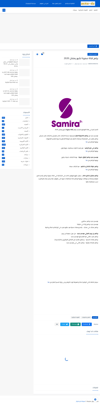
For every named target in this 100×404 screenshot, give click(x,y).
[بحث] (3, 10)
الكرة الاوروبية (15, 141)
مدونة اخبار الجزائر (80, 401)
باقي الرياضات (15, 151)
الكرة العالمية (15, 148)
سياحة (15, 154)
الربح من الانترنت (15, 128)
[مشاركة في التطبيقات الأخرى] (57, 324)
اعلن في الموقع (44, 4)
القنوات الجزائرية (83, 10)
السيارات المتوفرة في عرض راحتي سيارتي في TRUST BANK (10, 64)
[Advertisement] (50, 28)
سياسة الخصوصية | (31, 4)
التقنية (96, 10)
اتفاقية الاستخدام (70, 4)
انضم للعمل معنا (56, 4)
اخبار (15, 118)
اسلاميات (15, 121)
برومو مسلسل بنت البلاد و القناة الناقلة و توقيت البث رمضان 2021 (10, 93)
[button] (87, 324)
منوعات (15, 165)
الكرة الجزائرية (15, 144)
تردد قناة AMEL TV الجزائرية (10, 101)
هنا (87, 142)
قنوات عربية (15, 161)
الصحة (15, 131)
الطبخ (90, 10)
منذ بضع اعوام (13, 59)
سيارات (75, 10)
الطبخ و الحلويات (93, 54)
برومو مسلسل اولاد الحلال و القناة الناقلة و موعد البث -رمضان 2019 (10, 74)
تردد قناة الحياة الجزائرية (11, 82)
